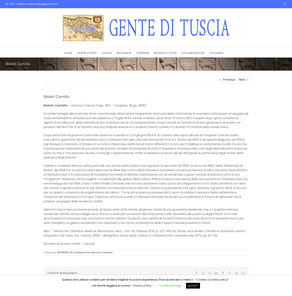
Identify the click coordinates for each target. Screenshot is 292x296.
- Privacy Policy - (142, 285)
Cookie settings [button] (170, 285)
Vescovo (96, 252)
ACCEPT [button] (193, 285)
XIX (71, 252)
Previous (229, 79)
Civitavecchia (82, 252)
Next (242, 79)
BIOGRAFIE (63, 252)
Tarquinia (107, 252)
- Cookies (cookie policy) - (211, 280)
